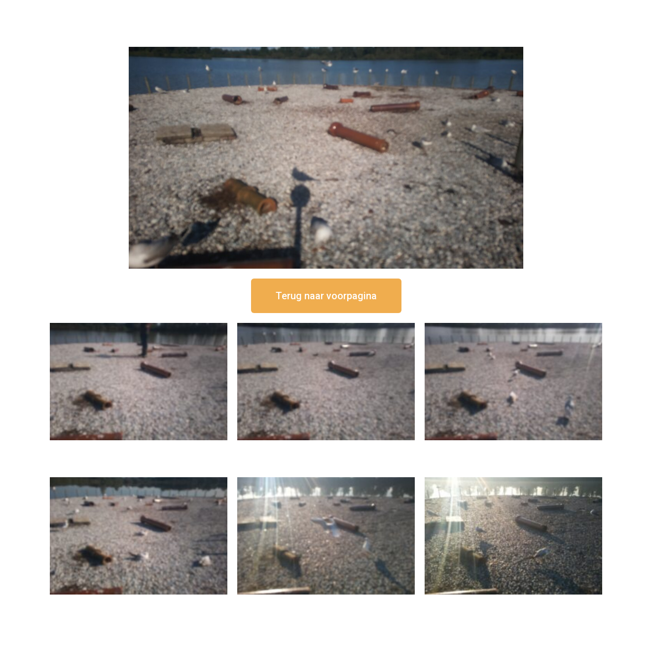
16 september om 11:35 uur (513, 448)
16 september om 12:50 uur (138, 448)
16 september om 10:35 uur (138, 603)
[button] (326, 296)
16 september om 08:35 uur (513, 603)
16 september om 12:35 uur (326, 448)
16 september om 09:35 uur (326, 603)
